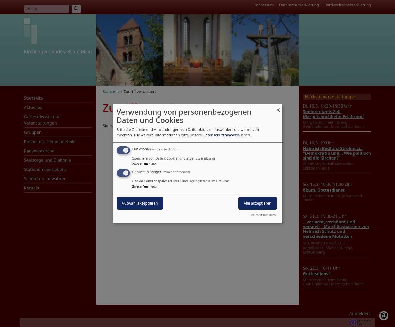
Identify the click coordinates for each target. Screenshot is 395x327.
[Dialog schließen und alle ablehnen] (278, 107)
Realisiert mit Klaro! (263, 215)
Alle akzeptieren (258, 203)
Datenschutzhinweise (221, 135)
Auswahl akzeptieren (140, 203)
